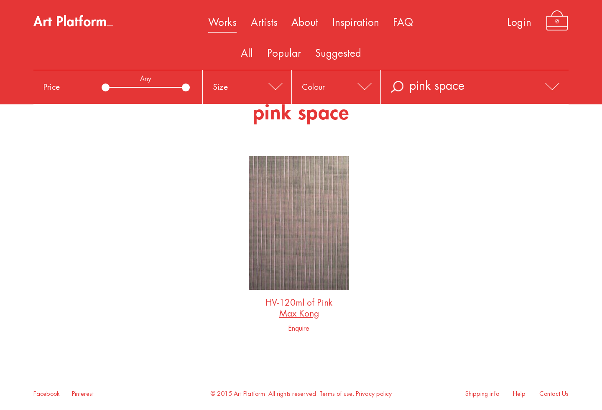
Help (519, 394)
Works (222, 23)
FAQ (403, 23)
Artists (264, 23)
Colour (313, 87)
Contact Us (554, 394)
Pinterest (83, 394)
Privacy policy (374, 394)
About (304, 23)
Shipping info (482, 394)
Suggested (338, 53)
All (247, 53)
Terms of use (335, 394)
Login (519, 23)
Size (220, 87)
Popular (284, 53)
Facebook (46, 394)
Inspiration (355, 23)
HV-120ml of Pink (299, 304)
